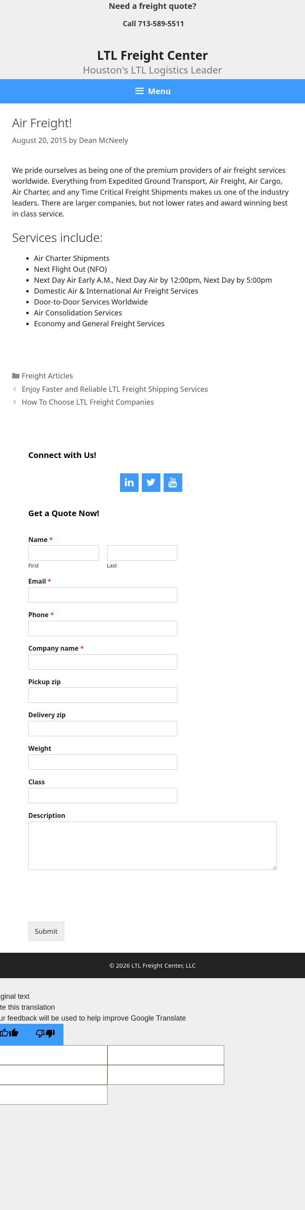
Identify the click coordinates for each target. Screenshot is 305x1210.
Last (112, 565)
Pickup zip (44, 682)
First (33, 565)
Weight (39, 748)
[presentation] (89, 908)
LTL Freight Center (152, 55)
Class (36, 782)
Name (40, 540)
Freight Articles (47, 375)
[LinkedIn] (129, 482)
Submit (46, 931)
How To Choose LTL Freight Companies (88, 402)
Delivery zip (47, 715)
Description (46, 815)
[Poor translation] (45, 1034)
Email (39, 581)
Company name (56, 648)
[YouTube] (173, 482)
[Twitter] (151, 482)
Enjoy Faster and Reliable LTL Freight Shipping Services (115, 389)
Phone (41, 615)
